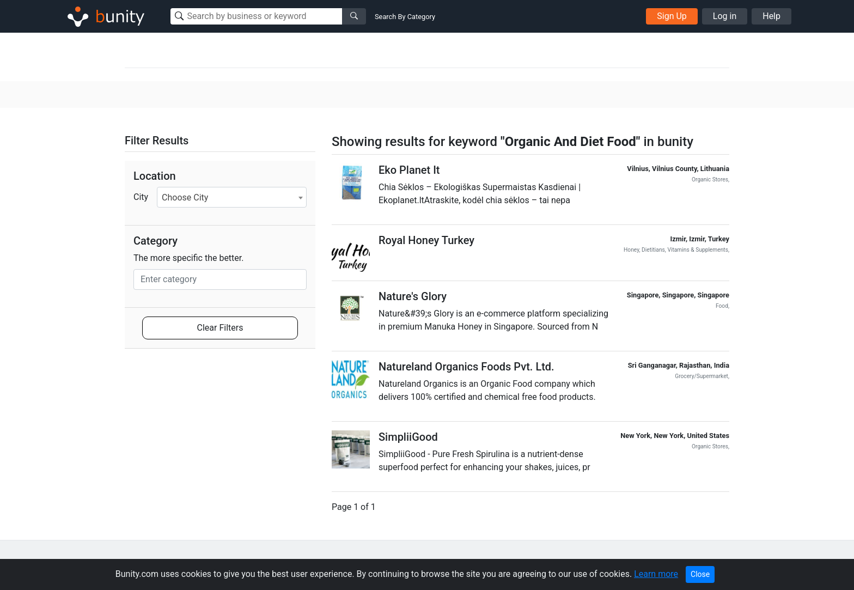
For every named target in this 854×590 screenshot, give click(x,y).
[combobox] (232, 197)
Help (771, 16)
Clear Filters (220, 328)
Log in (724, 16)
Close (700, 574)
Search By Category (405, 17)
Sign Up (672, 16)
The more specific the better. (188, 258)
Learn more (656, 574)
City (140, 197)
